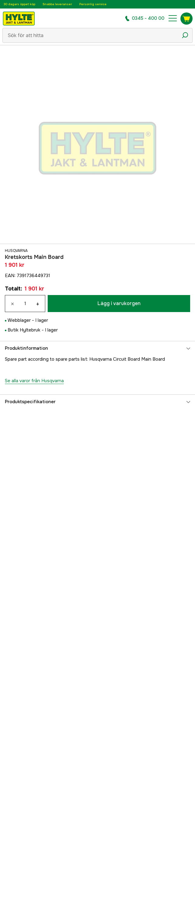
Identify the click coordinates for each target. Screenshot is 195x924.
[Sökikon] (185, 35)
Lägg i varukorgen (119, 303)
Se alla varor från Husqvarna (34, 381)
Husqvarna (16, 250)
